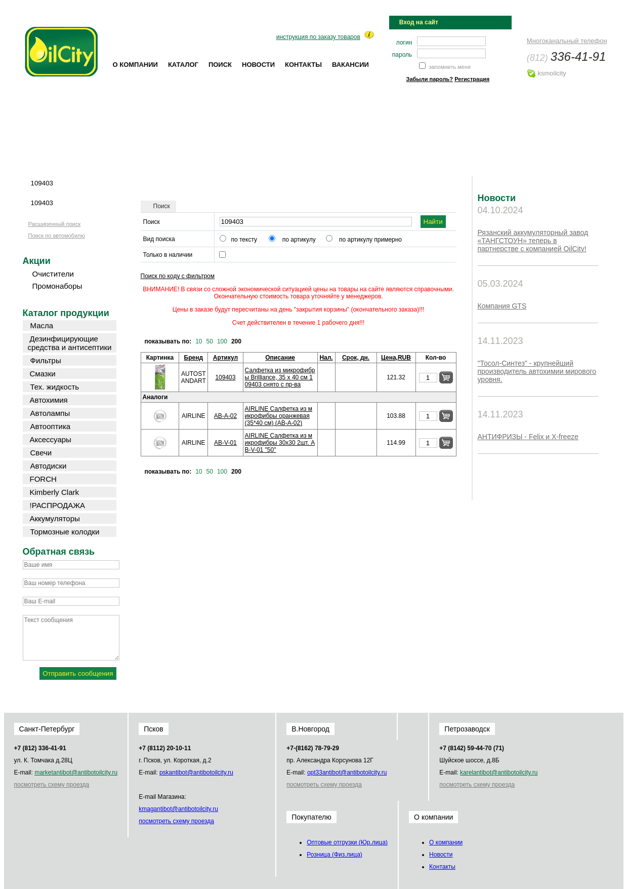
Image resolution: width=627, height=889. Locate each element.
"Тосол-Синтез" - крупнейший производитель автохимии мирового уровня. (537, 371)
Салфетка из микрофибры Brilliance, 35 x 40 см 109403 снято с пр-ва (280, 377)
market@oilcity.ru (75, 772)
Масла (42, 325)
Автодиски (48, 465)
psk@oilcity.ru (196, 772)
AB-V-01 (225, 442)
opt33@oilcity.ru (347, 772)
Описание (280, 357)
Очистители (53, 273)
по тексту (244, 239)
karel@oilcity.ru (498, 772)
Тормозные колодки (65, 531)
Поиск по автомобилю (56, 236)
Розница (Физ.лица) (334, 854)
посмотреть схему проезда (52, 784)
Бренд (193, 357)
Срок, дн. (355, 357)
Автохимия (49, 400)
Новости (258, 64)
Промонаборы (57, 286)
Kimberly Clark (54, 492)
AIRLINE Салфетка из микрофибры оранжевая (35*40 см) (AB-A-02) (278, 416)
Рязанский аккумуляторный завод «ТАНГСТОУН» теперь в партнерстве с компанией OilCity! (533, 240)
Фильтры (45, 360)
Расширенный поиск (54, 224)
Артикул (225, 357)
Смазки (43, 373)
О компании (135, 64)
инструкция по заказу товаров (318, 37)
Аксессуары (50, 439)
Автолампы (50, 413)
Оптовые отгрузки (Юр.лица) (347, 842)
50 (209, 341)
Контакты (303, 64)
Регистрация (471, 79)
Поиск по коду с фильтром (178, 276)
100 (222, 341)
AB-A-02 (225, 415)
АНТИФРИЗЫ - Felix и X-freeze (528, 437)
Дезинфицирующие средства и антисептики (70, 343)
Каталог (183, 64)
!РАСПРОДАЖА (58, 505)
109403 (225, 377)
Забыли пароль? (429, 79)
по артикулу (299, 239)
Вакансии (350, 64)
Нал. (325, 357)
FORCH (43, 479)
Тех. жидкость (54, 386)
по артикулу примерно (370, 239)
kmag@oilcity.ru (178, 809)
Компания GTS (502, 306)
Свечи (41, 452)
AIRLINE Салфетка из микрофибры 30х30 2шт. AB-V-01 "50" (280, 442)
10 (198, 341)
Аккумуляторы (55, 518)
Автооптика (50, 426)
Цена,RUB (396, 357)
